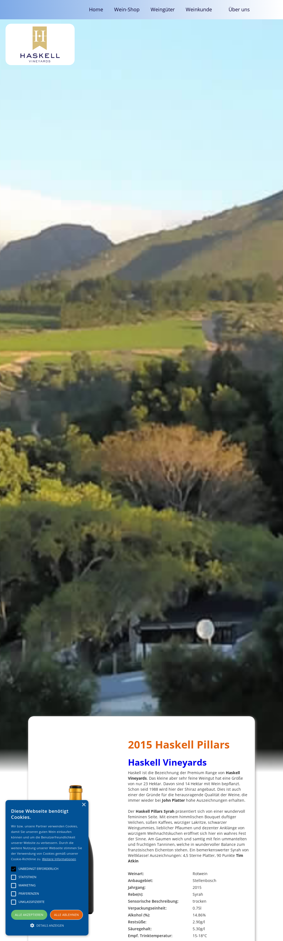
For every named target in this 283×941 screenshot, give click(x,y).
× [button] (84, 805)
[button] (201, 9)
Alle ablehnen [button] (66, 915)
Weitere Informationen (59, 859)
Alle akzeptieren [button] (29, 915)
